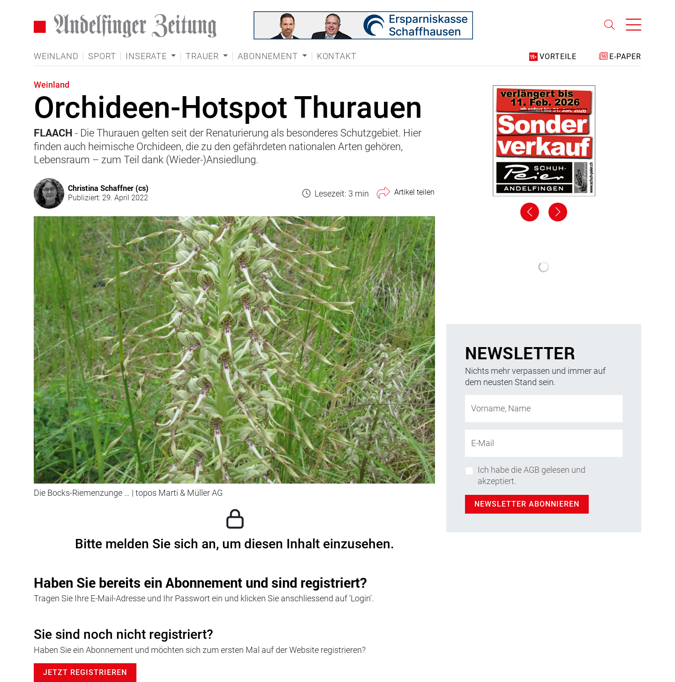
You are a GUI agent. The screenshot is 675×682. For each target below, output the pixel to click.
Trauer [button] (203, 56)
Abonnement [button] (269, 56)
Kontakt (337, 56)
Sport (102, 56)
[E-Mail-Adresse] (543, 443)
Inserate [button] (147, 56)
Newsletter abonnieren (526, 504)
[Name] (543, 408)
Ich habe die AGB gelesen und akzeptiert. (531, 475)
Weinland (56, 56)
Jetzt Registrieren (85, 672)
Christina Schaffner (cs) (108, 188)
